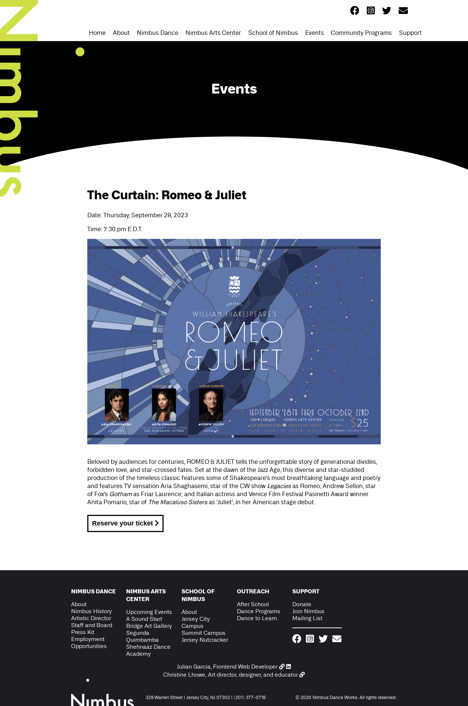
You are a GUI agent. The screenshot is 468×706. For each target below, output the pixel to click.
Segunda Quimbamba (142, 636)
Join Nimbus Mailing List (308, 615)
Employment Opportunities (89, 642)
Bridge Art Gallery (149, 625)
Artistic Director (91, 618)
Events (314, 32)
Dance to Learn (257, 618)
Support (410, 32)
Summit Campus (204, 632)
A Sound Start (144, 618)
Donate (301, 604)
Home (97, 32)
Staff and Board (91, 625)
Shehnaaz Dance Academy (148, 650)
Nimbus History (91, 611)
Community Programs (361, 32)
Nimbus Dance (157, 32)
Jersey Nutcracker (205, 639)
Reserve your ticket (125, 523)
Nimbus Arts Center (213, 32)
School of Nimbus (273, 32)
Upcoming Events (149, 611)
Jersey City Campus (196, 622)
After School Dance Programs (258, 608)
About (121, 32)
